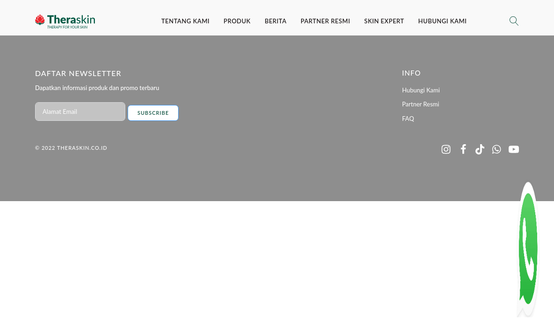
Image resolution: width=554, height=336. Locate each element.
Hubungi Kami (442, 21)
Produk (237, 21)
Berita (276, 21)
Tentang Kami (185, 21)
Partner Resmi (325, 21)
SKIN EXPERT (384, 21)
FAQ (408, 118)
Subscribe (153, 113)
